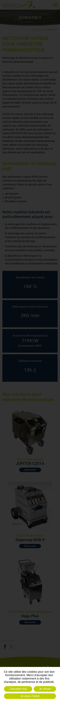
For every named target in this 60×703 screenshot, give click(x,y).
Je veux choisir (30, 696)
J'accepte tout (18, 688)
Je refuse (45, 688)
